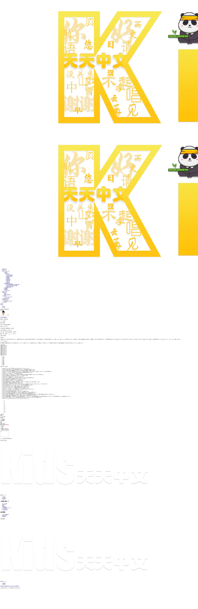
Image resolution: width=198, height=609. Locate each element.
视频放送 (5, 317)
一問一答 (8, 281)
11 (4, 408)
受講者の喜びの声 (5, 298)
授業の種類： (2, 420)
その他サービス (5, 299)
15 (4, 410)
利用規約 (2, 586)
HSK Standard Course (9, 286)
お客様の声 (4, 506)
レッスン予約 (4, 503)
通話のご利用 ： (4, 424)
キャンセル (4, 440)
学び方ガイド (4, 292)
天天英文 (4, 583)
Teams (3, 426)
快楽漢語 (8, 277)
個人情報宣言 (16, 586)
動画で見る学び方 (7, 294)
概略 (5, 293)
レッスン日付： (3, 416)
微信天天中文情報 (4, 523)
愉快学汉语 (8, 279)
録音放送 (2, 317)
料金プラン (4, 504)
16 (4, 411)
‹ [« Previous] (4, 400)
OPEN (4, 344)
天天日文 (4, 584)
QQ (2, 427)
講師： (1, 415)
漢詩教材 (6, 289)
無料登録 (1, 303)
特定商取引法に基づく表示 (9, 586)
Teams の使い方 (5, 509)
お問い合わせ (4, 515)
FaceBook (2, 521)
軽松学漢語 (8, 280)
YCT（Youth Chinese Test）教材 (11, 285)
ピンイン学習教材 (9, 275)
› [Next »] (4, 412)
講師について (4, 291)
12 (4, 409)
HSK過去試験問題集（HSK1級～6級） (13, 284)
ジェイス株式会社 (5, 514)
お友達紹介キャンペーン (6, 507)
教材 (3, 505)
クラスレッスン (7, 290)
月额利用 (3, 419)
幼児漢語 (8, 278)
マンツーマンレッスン (8, 296)
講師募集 (4, 516)
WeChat (3, 425)
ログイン (1, 304)
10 (4, 407)
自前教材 (6, 288)
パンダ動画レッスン (7, 287)
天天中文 (4, 496)
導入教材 (8, 274)
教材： (1, 422)
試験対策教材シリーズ (8, 283)
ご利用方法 (4, 295)
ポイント (3, 418)
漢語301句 (8, 282)
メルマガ (2, 525)
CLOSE (1, 344)
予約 (1, 440)
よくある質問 (4, 508)
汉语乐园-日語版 (9, 276)
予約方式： (2, 417)
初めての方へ (4, 268)
